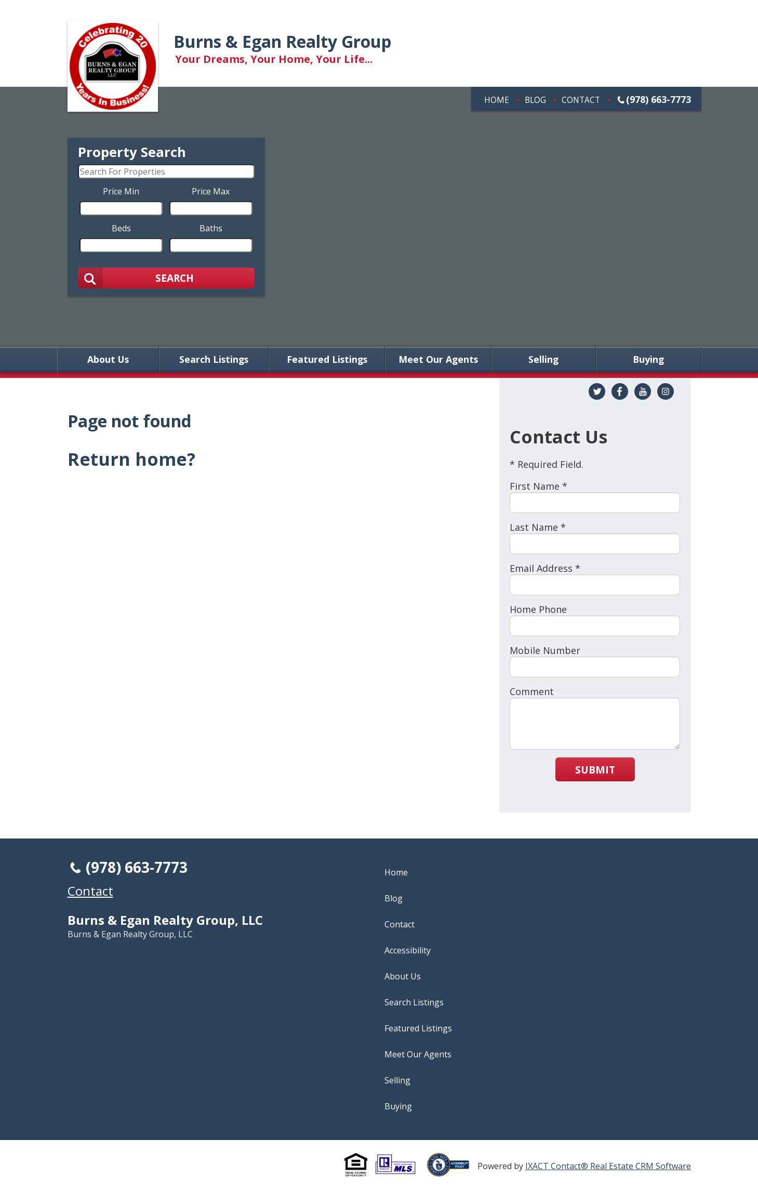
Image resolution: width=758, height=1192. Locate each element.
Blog (535, 100)
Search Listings (213, 359)
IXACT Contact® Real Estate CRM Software (608, 1166)
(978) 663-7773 (658, 99)
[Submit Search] (166, 277)
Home (496, 100)
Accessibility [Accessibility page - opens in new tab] (407, 950)
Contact (581, 100)
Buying (648, 359)
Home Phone (538, 609)
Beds (121, 227)
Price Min (121, 191)
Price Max (211, 191)
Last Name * (538, 527)
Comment (532, 691)
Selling (543, 359)
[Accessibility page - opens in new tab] (452, 1170)
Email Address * (545, 568)
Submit (595, 770)
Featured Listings (327, 359)
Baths (211, 227)
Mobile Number (545, 650)
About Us (108, 359)
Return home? (131, 459)
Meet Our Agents (438, 359)
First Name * (538, 486)
